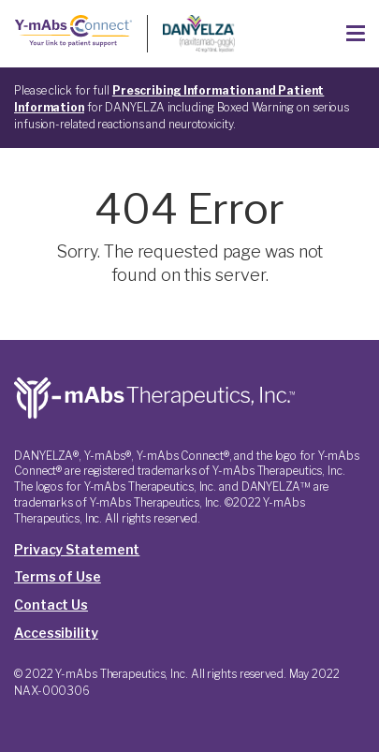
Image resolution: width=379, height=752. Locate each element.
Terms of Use (57, 576)
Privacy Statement (76, 549)
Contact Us (51, 604)
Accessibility (56, 633)
